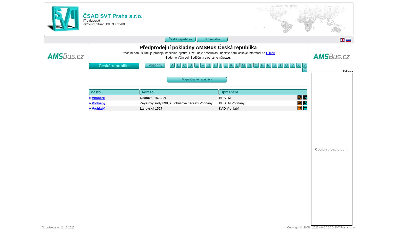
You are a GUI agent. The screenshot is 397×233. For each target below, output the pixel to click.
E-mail (270, 53)
